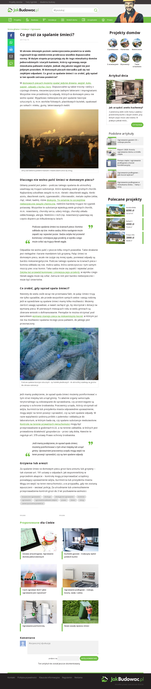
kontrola (81, 497)
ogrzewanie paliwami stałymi (46, 500)
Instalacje (49, 19)
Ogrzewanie (35, 29)
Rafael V (129, 221)
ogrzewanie (26, 500)
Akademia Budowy (47, 2)
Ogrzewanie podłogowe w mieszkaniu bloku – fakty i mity (128, 184)
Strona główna (13, 29)
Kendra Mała (131, 207)
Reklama (78, 677)
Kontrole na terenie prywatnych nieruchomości (45, 424)
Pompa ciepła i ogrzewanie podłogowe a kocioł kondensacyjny (129, 162)
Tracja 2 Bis (130, 235)
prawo (63, 500)
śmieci (73, 500)
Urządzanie (89, 19)
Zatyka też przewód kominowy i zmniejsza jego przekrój (50, 272)
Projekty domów (15, 2)
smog (82, 500)
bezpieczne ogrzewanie (31, 497)
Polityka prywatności (27, 677)
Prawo (107, 19)
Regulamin (67, 677)
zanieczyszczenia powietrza (32, 503)
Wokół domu (69, 19)
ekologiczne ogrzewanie (64, 497)
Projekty (15, 19)
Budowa (32, 19)
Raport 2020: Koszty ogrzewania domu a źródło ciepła (129, 151)
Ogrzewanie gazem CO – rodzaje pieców (128, 141)
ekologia (47, 497)
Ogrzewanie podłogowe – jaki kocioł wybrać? (128, 173)
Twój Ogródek (31, 2)
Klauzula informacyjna (49, 677)
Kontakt (11, 677)
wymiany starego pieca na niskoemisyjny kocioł (57, 316)
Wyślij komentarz (89, 658)
